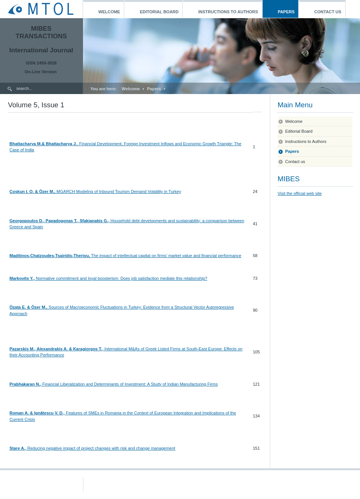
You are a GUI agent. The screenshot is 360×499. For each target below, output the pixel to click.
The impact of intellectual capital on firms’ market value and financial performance (165, 255)
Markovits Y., (22, 278)
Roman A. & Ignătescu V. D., (37, 413)
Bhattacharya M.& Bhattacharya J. (43, 143)
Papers (154, 88)
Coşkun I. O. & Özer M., (32, 191)
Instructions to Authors (306, 141)
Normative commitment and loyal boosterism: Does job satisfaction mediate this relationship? (121, 278)
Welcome (131, 88)
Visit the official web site (300, 193)
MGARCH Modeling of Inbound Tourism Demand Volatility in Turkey (118, 191)
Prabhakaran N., (25, 384)
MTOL (41, 9)
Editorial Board (299, 131)
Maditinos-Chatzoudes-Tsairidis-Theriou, (49, 255)
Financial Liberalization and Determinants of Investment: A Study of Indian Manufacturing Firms (129, 384)
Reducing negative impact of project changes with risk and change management (100, 448)
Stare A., (17, 448)
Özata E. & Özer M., (28, 307)
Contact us (295, 161)
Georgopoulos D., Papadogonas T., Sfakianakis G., (59, 220)
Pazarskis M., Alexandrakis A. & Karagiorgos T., (56, 349)
